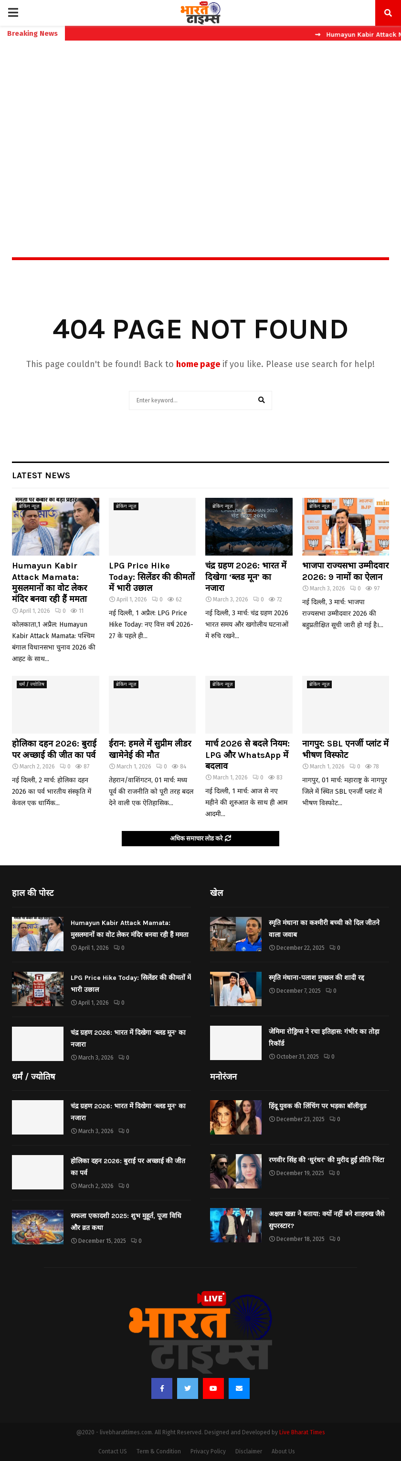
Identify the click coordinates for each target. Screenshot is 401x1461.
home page (198, 364)
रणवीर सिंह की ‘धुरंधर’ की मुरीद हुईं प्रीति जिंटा (326, 1160)
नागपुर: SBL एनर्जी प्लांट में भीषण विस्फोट (345, 749)
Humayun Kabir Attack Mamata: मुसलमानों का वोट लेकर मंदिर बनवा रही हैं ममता (49, 582)
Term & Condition (159, 1451)
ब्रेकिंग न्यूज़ (29, 506)
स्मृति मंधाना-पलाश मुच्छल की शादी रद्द (316, 978)
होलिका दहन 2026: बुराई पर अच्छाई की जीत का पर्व (54, 749)
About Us (283, 1451)
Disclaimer (248, 1451)
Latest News (41, 475)
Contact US (112, 1451)
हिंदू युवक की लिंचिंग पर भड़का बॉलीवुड (317, 1106)
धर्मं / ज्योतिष (31, 684)
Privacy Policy (208, 1451)
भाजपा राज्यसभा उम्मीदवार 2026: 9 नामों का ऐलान (345, 571)
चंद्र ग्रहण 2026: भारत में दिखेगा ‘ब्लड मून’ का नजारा (245, 576)
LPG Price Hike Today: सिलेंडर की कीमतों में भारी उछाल (152, 576)
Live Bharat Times (302, 1432)
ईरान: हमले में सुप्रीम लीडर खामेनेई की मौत (150, 749)
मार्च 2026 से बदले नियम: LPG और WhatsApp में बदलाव (247, 754)
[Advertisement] (200, 128)
